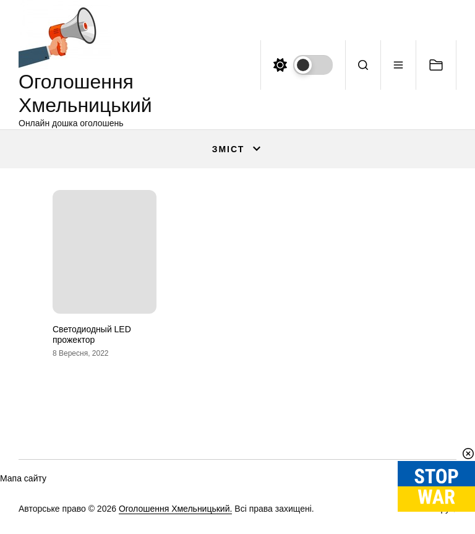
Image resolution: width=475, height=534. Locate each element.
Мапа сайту (23, 478)
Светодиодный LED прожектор (92, 334)
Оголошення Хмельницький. (176, 509)
